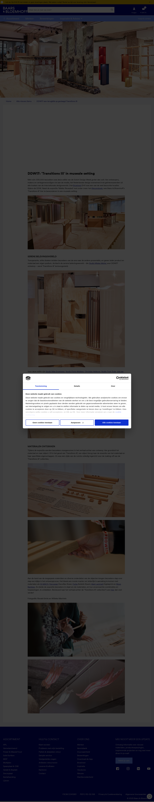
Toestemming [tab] (41, 386)
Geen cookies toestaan (42, 423)
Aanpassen (77, 423)
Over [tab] (113, 386)
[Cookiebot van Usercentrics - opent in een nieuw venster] (117, 378)
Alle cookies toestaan (111, 423)
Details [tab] (77, 386)
